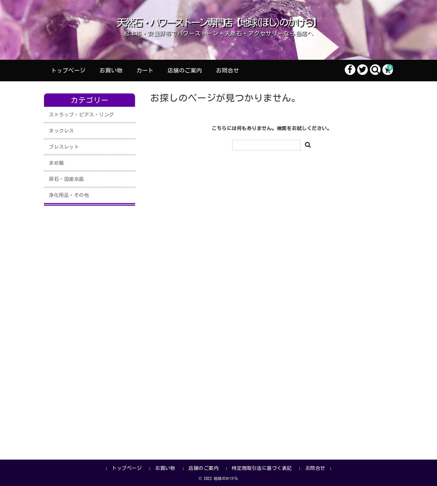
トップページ (68, 70)
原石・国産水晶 (66, 179)
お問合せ (227, 70)
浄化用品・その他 (69, 195)
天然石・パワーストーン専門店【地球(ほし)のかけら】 (218, 22)
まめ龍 (56, 162)
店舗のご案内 (185, 70)
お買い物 (111, 70)
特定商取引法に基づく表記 (262, 468)
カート (145, 70)
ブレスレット (64, 146)
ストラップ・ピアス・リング (81, 114)
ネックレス (61, 130)
